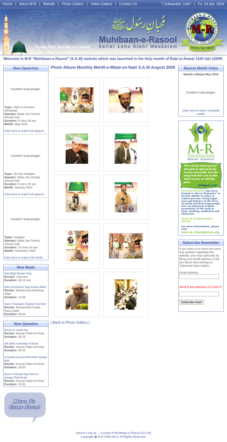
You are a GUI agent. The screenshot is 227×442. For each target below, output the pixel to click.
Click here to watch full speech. (24, 131)
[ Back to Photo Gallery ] (70, 322)
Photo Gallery (73, 4)
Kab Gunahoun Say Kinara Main (25, 287)
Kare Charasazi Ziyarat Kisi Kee (25, 304)
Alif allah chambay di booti (21, 343)
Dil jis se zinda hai (16, 330)
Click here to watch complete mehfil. (201, 112)
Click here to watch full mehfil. (23, 257)
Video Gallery (101, 4)
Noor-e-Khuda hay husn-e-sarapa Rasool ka (21, 375)
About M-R (27, 4)
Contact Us (128, 4)
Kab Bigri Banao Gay (18, 273)
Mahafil (49, 4)
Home (7, 4)
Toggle (223, 61)
